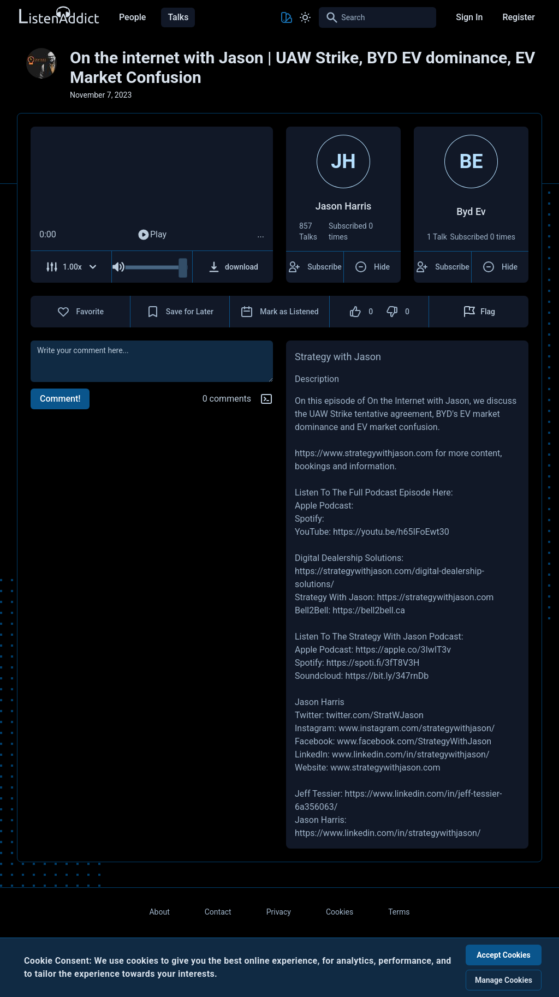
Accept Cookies (504, 955)
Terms (398, 912)
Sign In (469, 17)
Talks (178, 17)
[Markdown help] (266, 398)
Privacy (278, 912)
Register (518, 17)
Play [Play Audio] (151, 234)
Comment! (60, 398)
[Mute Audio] (118, 267)
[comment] (152, 361)
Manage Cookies (503, 980)
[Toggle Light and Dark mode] (305, 17)
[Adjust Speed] (71, 267)
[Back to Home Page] (58, 15)
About (159, 912)
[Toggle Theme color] (287, 17)
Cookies (339, 912)
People (132, 17)
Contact (218, 912)
